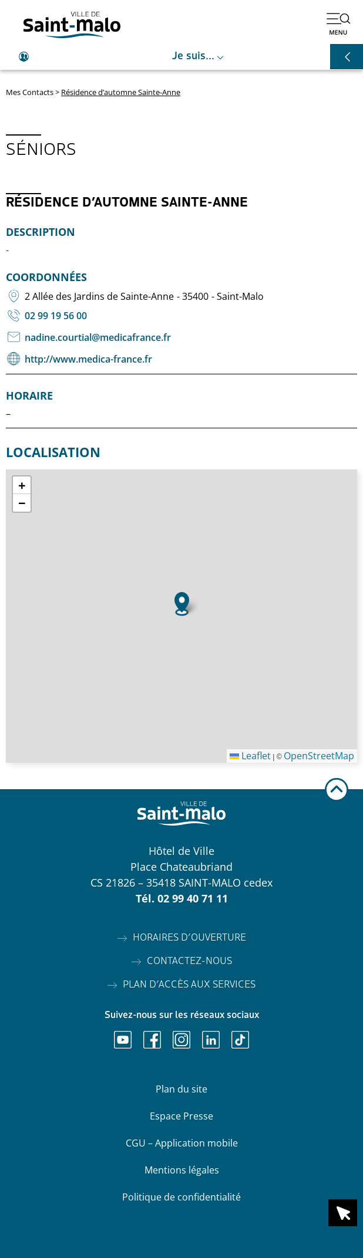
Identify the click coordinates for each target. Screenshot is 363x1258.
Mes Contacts (29, 92)
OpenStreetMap (319, 755)
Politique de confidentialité (181, 1197)
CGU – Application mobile (182, 1143)
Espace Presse (181, 1116)
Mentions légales (181, 1170)
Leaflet (250, 755)
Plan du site (181, 1089)
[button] (181, 604)
